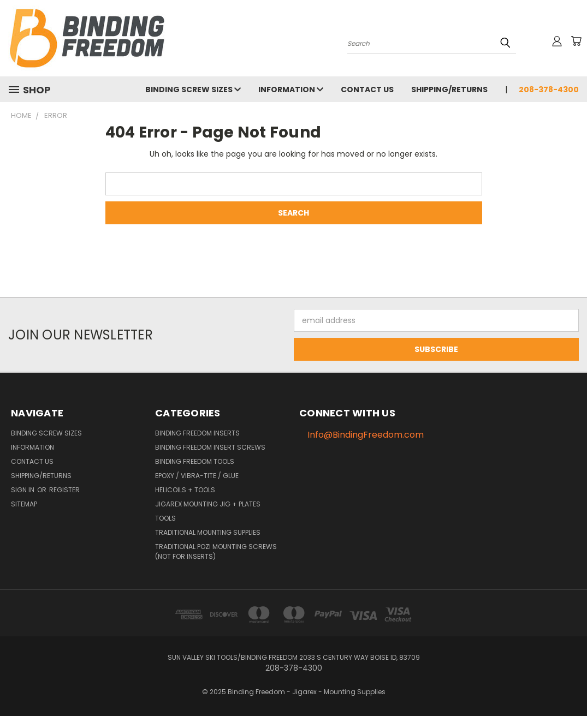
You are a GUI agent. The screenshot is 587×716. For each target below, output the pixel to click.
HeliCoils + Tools (185, 489)
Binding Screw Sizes (193, 89)
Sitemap (24, 504)
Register (64, 489)
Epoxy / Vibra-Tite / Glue (197, 475)
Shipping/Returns (449, 89)
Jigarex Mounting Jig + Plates (207, 504)
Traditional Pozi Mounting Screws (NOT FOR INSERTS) (216, 551)
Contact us (367, 89)
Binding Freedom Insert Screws (210, 447)
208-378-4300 (549, 89)
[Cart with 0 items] (576, 40)
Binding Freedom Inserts (197, 433)
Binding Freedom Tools (194, 461)
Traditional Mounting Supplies (207, 532)
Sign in (23, 489)
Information (290, 89)
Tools (165, 518)
